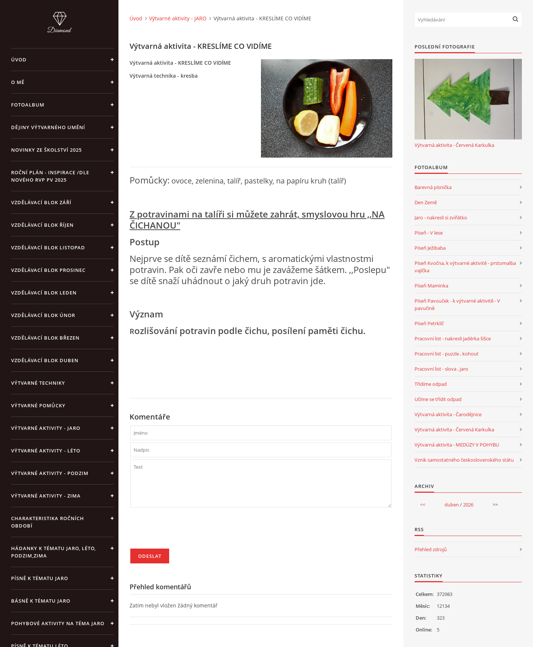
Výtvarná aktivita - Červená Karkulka (454, 145)
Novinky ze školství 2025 (46, 149)
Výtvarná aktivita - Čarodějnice (448, 414)
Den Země (426, 202)
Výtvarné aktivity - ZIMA (46, 495)
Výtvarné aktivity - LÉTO (45, 450)
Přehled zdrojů (431, 549)
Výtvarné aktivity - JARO (45, 428)
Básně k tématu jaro (40, 600)
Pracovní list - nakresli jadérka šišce (453, 338)
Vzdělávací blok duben (44, 360)
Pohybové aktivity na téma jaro (57, 623)
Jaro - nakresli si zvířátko (441, 217)
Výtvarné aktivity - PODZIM (49, 473)
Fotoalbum (27, 104)
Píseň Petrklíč (429, 323)
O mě (17, 82)
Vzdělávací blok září (41, 202)
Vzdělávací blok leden (44, 292)
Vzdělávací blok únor (43, 315)
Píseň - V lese (429, 232)
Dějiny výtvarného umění (48, 127)
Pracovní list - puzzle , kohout (447, 353)
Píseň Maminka (431, 285)
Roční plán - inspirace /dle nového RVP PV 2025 (50, 176)
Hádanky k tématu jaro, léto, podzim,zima (53, 552)
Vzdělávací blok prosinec (48, 270)
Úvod (19, 59)
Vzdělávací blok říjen (42, 225)
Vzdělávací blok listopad (48, 247)
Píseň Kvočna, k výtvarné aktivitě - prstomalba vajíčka (465, 267)
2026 (468, 504)
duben (452, 504)
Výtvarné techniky (38, 383)
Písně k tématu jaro (39, 578)
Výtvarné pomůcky (38, 405)
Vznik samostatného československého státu (464, 459)
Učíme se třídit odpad (438, 399)
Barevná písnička (433, 187)
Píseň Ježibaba (430, 248)
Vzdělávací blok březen (45, 337)
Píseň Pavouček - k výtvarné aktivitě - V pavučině (457, 304)
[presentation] (186, 531)
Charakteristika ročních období (47, 522)
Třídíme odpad (431, 384)
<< (422, 504)
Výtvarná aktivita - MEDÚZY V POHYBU (457, 444)
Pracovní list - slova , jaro (441, 368)
